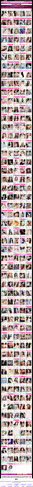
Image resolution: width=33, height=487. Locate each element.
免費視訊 (6, 16)
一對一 (6, 25)
